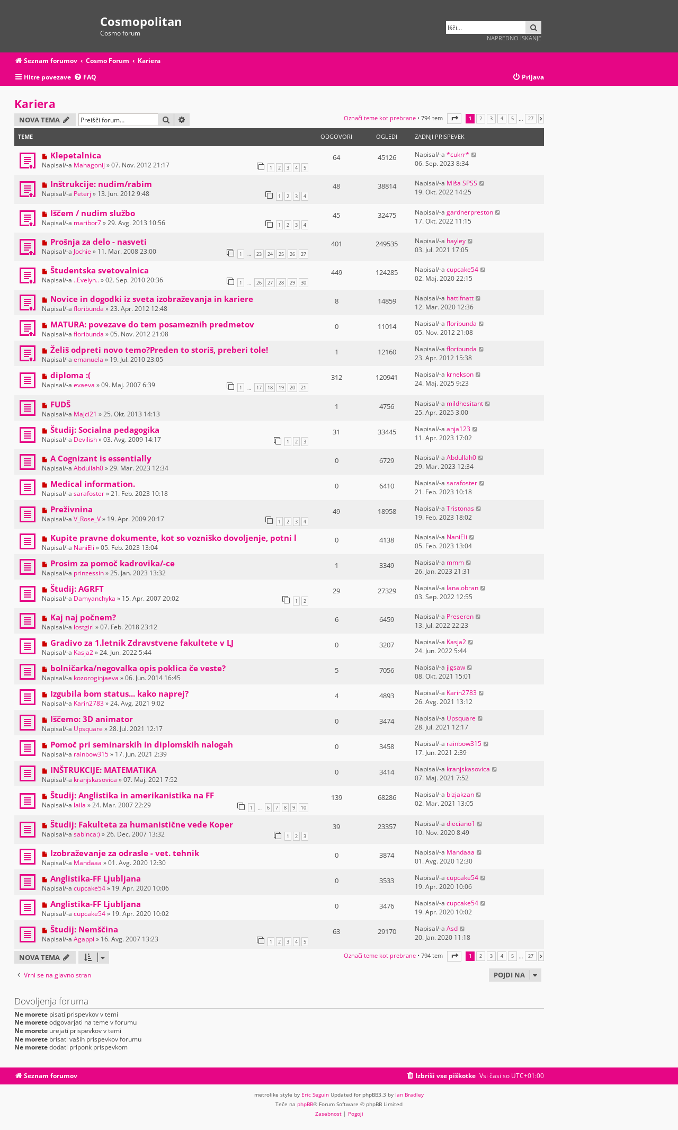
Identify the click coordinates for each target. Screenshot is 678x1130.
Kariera (35, 103)
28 (281, 282)
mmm (455, 562)
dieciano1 (461, 823)
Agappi (84, 939)
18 (270, 387)
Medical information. (92, 483)
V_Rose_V (87, 518)
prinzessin (89, 572)
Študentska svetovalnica (99, 270)
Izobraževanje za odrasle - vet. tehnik (124, 853)
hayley (456, 240)
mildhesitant (465, 403)
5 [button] (512, 118)
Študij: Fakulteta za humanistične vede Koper (141, 824)
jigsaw (456, 667)
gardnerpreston (470, 212)
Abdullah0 (88, 468)
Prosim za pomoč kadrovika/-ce (112, 563)
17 (259, 387)
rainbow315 (91, 754)
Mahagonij (89, 165)
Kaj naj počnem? (83, 617)
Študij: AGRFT (77, 588)
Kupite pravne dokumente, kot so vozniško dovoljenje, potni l (173, 537)
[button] (454, 118)
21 (303, 387)
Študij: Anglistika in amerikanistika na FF (132, 795)
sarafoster (89, 493)
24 (270, 254)
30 (303, 282)
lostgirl (84, 626)
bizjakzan (460, 794)
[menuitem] (85, 77)
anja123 (458, 428)
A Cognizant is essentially (100, 458)
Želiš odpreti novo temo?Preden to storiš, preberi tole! (159, 349)
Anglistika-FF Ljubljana (95, 878)
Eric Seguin (315, 1094)
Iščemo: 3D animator (91, 719)
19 (281, 387)
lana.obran (462, 587)
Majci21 (85, 414)
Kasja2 (83, 652)
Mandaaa (88, 862)
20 (292, 387)
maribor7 (87, 222)
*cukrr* (458, 154)
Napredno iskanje (514, 38)
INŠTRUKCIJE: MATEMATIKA (103, 769)
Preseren (460, 616)
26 (292, 254)
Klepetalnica (75, 155)
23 (259, 254)
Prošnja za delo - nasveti (98, 241)
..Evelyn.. (86, 279)
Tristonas (460, 508)
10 (303, 807)
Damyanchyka (94, 598)
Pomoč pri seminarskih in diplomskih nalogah (141, 744)
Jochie (82, 251)
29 (292, 282)
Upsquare (88, 728)
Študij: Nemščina (84, 929)
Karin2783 (89, 703)
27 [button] (530, 118)
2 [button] (480, 118)
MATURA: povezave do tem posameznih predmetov (152, 324)
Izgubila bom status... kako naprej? (119, 693)
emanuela (88, 359)
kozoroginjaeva (96, 677)
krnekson (460, 374)
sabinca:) (87, 834)
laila (80, 804)
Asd (452, 928)
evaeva (84, 384)
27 (303, 254)
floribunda (89, 308)
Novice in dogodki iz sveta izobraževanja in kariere (151, 298)
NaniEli (84, 547)
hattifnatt (460, 297)
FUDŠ (60, 404)
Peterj (82, 193)
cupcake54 (462, 269)
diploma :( (70, 375)
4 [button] (502, 118)
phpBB (305, 1104)
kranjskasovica (95, 779)
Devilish (85, 439)
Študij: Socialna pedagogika (104, 429)
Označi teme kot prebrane (380, 118)
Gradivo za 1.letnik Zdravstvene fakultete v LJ (142, 642)
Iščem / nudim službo (92, 213)
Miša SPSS (462, 183)
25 (281, 254)
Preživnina (71, 509)
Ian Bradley (409, 1094)
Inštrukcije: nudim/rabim (101, 184)
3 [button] (491, 118)
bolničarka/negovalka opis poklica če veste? (138, 668)
